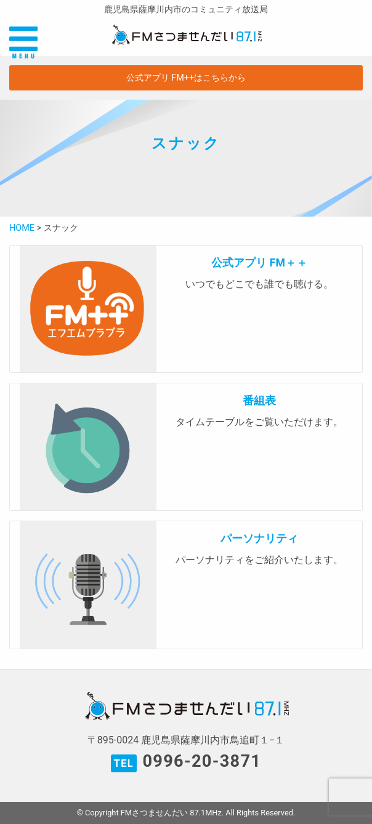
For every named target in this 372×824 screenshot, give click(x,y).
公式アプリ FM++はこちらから (186, 78)
